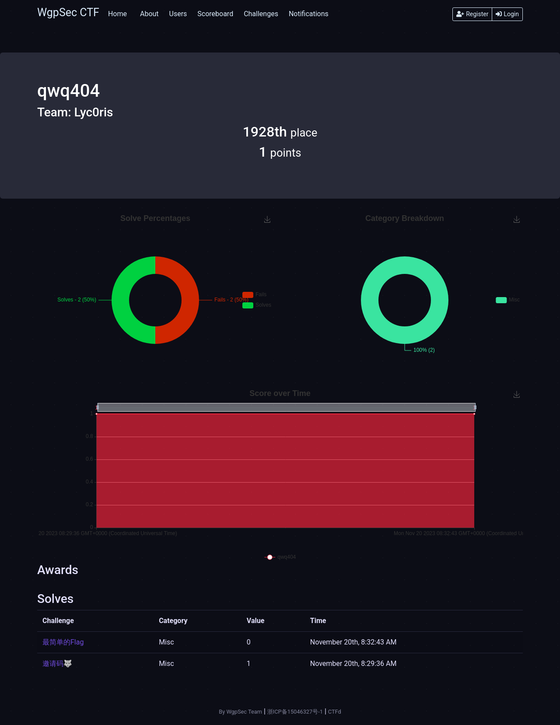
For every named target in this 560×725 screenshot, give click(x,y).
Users (178, 14)
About (149, 14)
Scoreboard (215, 14)
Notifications (309, 14)
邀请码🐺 (57, 663)
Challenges (261, 14)
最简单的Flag (63, 642)
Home (117, 14)
